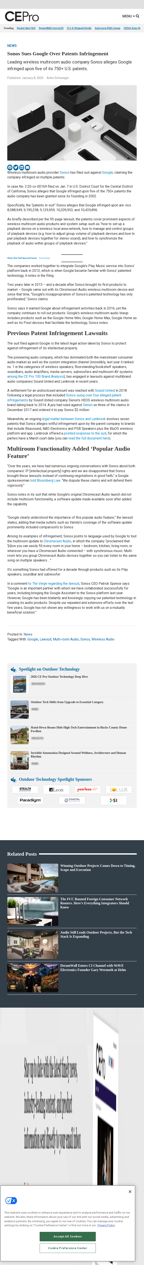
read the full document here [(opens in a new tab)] (88, 438)
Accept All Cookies (68, 1236)
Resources (38, 684)
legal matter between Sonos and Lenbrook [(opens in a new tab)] (74, 419)
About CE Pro (11, 1179)
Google (32, 639)
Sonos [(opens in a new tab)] (64, 172)
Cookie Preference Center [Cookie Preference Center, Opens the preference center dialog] (67, 1248)
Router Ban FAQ (26, 28)
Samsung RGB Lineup (107, 28)
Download (44, 258)
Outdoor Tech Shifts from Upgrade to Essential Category (67, 702)
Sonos (85, 639)
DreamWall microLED (51, 28)
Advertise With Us (14, 1173)
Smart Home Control (83, 1133)
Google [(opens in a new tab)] (107, 172)
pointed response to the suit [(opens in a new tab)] (85, 433)
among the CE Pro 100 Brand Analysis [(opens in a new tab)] (35, 376)
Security (76, 1149)
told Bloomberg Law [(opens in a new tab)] (45, 480)
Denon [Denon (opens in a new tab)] (88, 405)
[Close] (130, 1191)
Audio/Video (79, 1138)
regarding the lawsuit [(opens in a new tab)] (63, 583)
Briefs (7, 1127)
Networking (78, 1122)
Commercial (79, 1127)
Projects (37, 738)
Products (9, 1133)
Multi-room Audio (66, 639)
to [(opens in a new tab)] (30, 583)
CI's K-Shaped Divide (79, 28)
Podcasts (9, 1154)
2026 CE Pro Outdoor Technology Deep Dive (59, 676)
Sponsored (10, 1149)
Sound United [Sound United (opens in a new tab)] (105, 390)
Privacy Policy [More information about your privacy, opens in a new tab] (106, 1225)
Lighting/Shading (82, 1143)
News (12, 46)
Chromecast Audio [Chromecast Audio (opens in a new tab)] (57, 541)
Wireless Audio (103, 639)
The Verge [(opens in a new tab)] (39, 583)
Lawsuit (45, 639)
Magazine (9, 1184)
